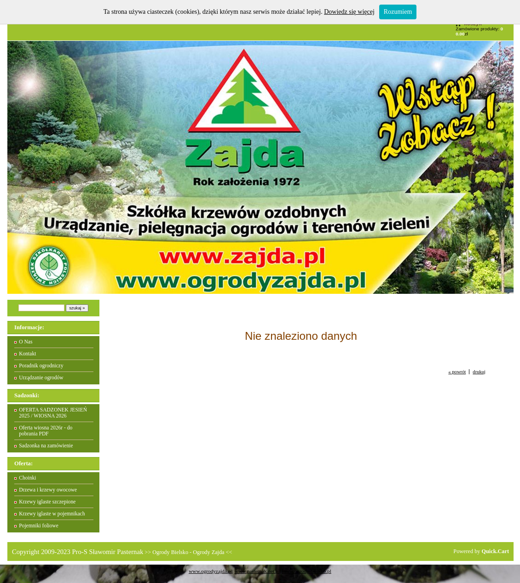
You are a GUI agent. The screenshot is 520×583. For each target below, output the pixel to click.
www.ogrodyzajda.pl (210, 571)
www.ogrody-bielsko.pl (306, 571)
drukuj (479, 371)
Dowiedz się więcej (349, 11)
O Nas (25, 342)
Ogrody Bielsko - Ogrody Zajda (188, 552)
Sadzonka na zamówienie (46, 446)
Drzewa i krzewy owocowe (48, 490)
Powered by (481, 551)
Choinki (27, 478)
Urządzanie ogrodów (41, 378)
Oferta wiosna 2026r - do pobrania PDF (45, 431)
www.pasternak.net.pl (257, 571)
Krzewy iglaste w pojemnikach (52, 514)
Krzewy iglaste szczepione (47, 502)
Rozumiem (398, 11)
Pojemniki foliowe (38, 526)
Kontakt (27, 354)
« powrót (457, 371)
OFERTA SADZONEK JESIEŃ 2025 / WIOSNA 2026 (53, 413)
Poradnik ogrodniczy (41, 366)
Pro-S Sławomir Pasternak (107, 551)
